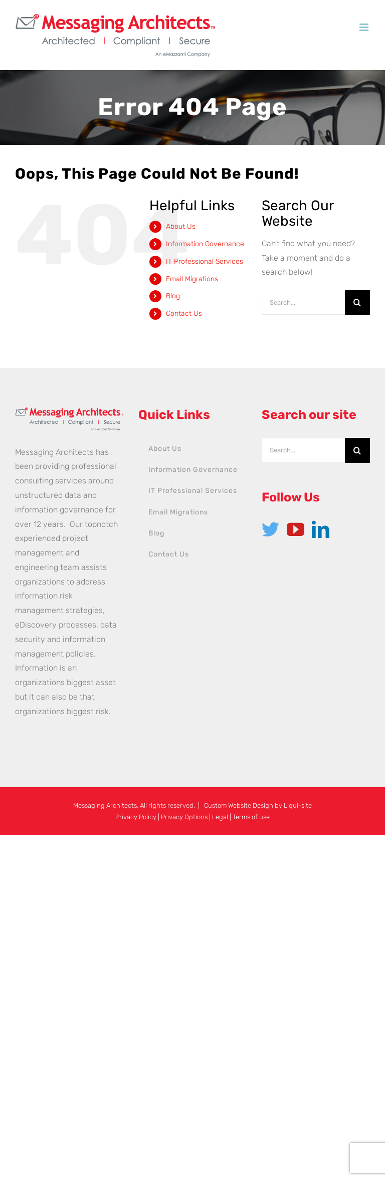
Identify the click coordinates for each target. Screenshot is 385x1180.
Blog (173, 296)
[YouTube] (295, 529)
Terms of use (251, 817)
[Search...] (303, 302)
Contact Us (184, 313)
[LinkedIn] (320, 529)
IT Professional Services (204, 261)
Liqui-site (298, 805)
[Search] (357, 302)
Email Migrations (192, 279)
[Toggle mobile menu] (364, 27)
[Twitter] (270, 529)
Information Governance (205, 244)
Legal (220, 817)
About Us (181, 226)
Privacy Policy (135, 817)
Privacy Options (184, 817)
